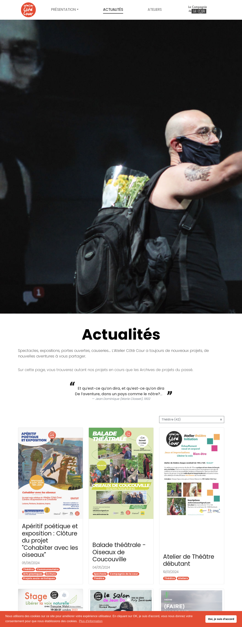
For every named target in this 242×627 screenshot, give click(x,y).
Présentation (63, 9)
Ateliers (155, 9)
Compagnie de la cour (197, 10)
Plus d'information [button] (91, 621)
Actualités (113, 9)
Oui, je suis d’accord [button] (221, 619)
